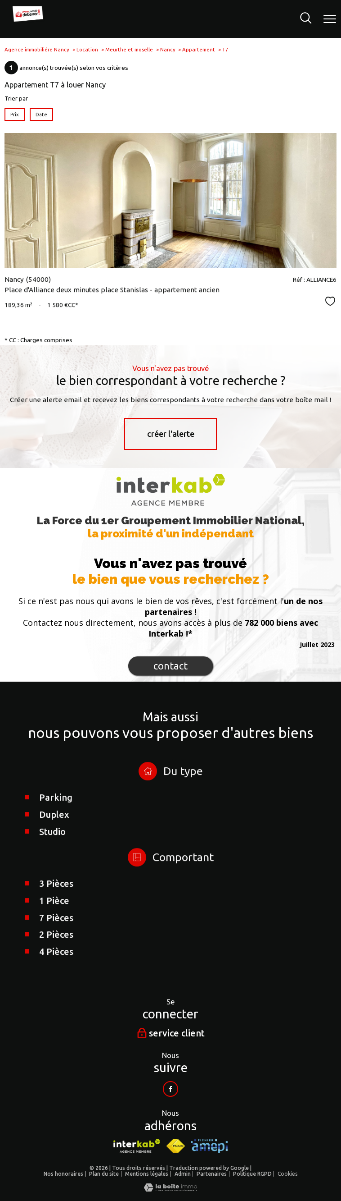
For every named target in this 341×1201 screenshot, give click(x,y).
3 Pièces (56, 934)
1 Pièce (54, 951)
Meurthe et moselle (129, 49)
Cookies (287, 1174)
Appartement (198, 49)
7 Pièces (56, 968)
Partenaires (212, 1174)
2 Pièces (56, 986)
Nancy (167, 49)
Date (41, 114)
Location (87, 49)
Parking (55, 848)
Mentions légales (146, 1174)
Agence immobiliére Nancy (36, 49)
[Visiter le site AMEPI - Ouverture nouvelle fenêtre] (209, 1146)
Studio (52, 882)
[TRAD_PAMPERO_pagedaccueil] (29, 20)
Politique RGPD (252, 1174)
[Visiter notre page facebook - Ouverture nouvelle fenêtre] (170, 1088)
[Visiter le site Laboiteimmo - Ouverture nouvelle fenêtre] (170, 1189)
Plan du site (104, 1174)
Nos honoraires (63, 1174)
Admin (183, 1174)
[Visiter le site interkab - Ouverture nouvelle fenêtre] (136, 1146)
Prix (14, 114)
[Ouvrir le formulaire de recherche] (306, 19)
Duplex (54, 865)
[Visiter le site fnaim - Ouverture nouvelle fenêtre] (175, 1146)
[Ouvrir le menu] (330, 19)
